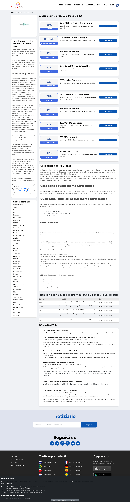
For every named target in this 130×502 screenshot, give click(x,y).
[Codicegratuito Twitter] (56, 443)
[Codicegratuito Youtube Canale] (79, 443)
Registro (89, 424)
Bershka (24, 190)
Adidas (21, 188)
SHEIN (25, 188)
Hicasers (16, 302)
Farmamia (16, 219)
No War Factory (18, 307)
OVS (20, 190)
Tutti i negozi (19, 12)
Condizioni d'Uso (17, 460)
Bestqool (16, 214)
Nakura (15, 281)
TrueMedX (16, 253)
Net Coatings (17, 276)
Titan (15, 207)
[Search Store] (117, 4)
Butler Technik (18, 230)
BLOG (112, 5)
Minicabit (16, 273)
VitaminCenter (18, 299)
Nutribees (16, 250)
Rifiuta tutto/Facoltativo (59, 500)
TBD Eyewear (17, 296)
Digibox (15, 258)
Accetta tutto (73, 500)
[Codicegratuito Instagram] (73, 443)
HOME (60, 5)
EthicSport (16, 255)
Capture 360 (17, 304)
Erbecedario (17, 261)
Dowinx (15, 237)
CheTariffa (16, 240)
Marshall (16, 309)
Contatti (14, 463)
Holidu (15, 248)
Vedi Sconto (108, 25)
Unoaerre (16, 263)
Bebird (15, 222)
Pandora (16, 232)
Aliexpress (31, 188)
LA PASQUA (89, 5)
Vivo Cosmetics (18, 204)
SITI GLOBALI (102, 5)
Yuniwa (15, 243)
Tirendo (15, 278)
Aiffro (15, 212)
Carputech (16, 268)
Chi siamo (15, 457)
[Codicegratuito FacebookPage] (62, 443)
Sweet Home (17, 312)
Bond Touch (17, 217)
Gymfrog (16, 314)
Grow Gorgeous (18, 225)
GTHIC (15, 245)
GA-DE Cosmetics (19, 284)
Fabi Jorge (16, 209)
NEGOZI (68, 5)
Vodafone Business (19, 235)
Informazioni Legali (18, 466)
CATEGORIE (78, 5)
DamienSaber (17, 271)
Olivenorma (17, 266)
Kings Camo (17, 294)
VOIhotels (16, 286)
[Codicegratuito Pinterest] (67, 443)
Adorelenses (17, 289)
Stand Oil (16, 227)
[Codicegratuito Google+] (50, 443)
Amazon (29, 190)
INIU (14, 291)
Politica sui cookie (6, 483)
